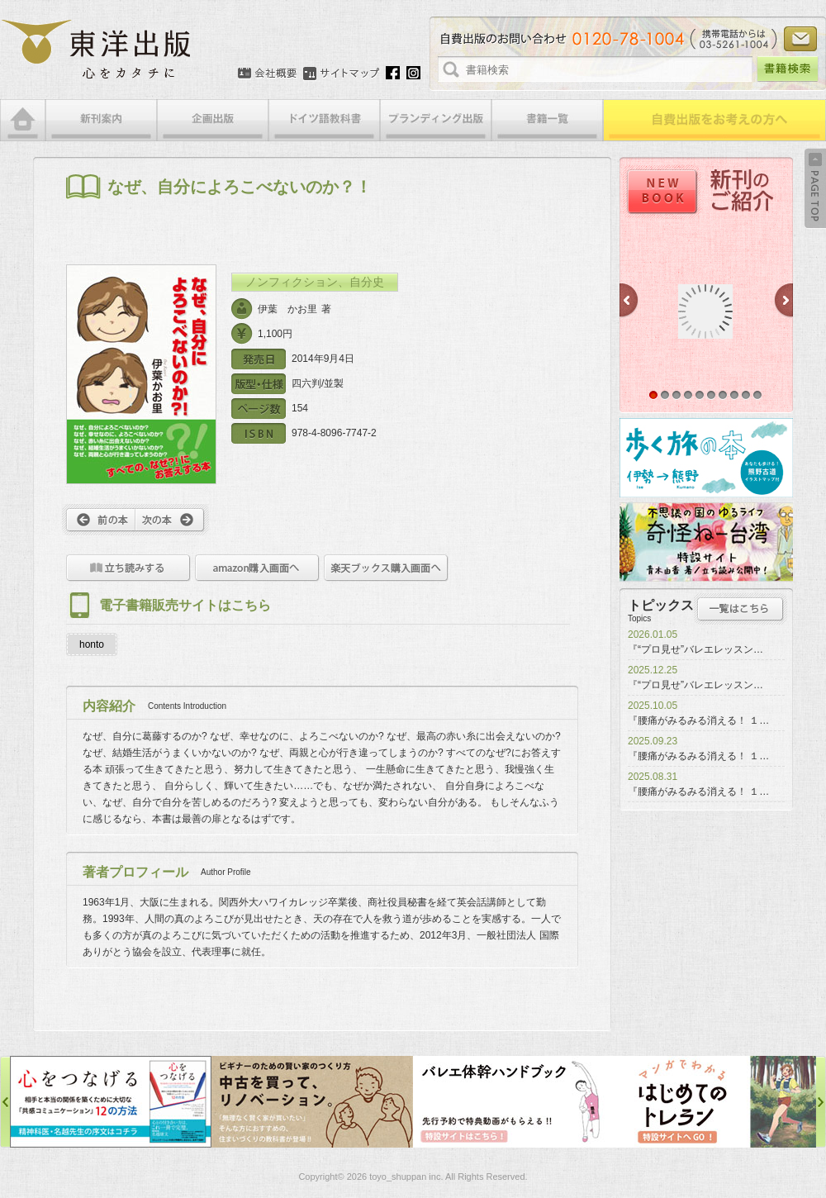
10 (757, 395)
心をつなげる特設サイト (110, 1102)
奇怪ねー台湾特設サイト (706, 542)
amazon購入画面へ (257, 568)
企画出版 (212, 120)
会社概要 (267, 73)
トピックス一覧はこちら (740, 609)
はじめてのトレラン (715, 1102)
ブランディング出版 (435, 120)
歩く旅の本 (706, 457)
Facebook (393, 72)
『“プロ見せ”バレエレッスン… (695, 649)
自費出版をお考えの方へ (714, 120)
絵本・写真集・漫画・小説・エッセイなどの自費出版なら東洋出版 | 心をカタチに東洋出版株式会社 (97, 50)
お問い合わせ (800, 38)
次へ (172, 519)
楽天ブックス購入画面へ (386, 568)
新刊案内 (101, 120)
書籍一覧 (547, 120)
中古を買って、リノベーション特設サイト (312, 1102)
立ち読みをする (128, 568)
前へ (98, 519)
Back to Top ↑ (815, 188)
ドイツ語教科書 (324, 120)
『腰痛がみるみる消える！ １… (698, 720)
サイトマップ (341, 73)
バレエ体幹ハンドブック (514, 1102)
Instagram (413, 72)
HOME (22, 120)
